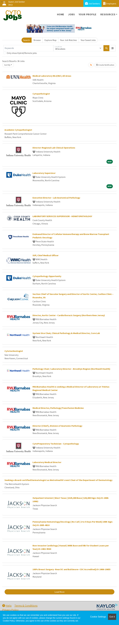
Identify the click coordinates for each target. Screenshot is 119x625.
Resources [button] (107, 14)
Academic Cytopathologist (18, 129)
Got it (112, 617)
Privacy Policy (10, 610)
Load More (59, 591)
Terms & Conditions (25, 605)
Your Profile (88, 14)
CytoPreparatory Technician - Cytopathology (56, 443)
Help (7, 605)
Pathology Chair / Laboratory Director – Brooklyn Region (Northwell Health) (71, 368)
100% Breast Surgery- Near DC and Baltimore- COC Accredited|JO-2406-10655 (71, 569)
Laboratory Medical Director (47, 462)
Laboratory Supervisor (44, 173)
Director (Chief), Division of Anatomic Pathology (57, 425)
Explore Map (50, 40)
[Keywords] (28, 48)
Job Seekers (92, 3)
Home (60, 14)
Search (26, 40)
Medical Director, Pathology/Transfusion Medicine (58, 408)
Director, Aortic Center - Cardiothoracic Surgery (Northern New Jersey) (69, 315)
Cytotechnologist (14, 351)
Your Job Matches (68, 40)
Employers (109, 3)
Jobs (71, 14)
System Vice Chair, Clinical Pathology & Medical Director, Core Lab (66, 333)
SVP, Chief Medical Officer (45, 255)
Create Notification (105, 65)
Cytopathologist (41, 93)
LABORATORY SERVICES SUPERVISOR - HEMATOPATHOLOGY (62, 216)
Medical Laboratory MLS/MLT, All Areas (52, 75)
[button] (112, 48)
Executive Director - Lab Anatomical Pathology (56, 197)
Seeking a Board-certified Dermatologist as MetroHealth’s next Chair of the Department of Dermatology (58, 480)
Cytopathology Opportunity (47, 276)
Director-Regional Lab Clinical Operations (54, 147)
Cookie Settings (98, 617)
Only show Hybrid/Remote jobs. (22, 53)
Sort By (7, 65)
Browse (37, 40)
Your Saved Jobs (88, 40)
